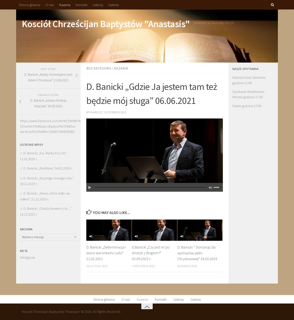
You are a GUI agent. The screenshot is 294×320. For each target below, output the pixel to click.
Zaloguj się (27, 257)
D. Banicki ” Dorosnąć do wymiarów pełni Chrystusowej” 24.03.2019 (197, 253)
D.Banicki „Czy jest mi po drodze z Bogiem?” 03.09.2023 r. (151, 253)
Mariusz (96, 112)
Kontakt (81, 4)
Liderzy (98, 4)
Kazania (64, 4)
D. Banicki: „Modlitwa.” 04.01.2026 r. (48, 168)
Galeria (113, 4)
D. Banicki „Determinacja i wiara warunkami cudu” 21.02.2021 (106, 253)
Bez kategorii (98, 68)
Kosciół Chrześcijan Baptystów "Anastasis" (106, 24)
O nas (50, 4)
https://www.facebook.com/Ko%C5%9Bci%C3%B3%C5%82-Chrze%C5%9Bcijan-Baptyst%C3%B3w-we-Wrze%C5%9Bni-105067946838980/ (62, 126)
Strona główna (29, 4)
